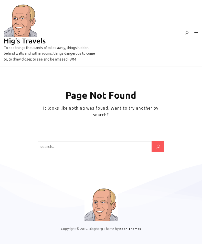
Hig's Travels (25, 41)
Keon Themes (130, 228)
